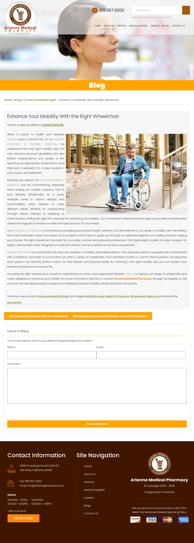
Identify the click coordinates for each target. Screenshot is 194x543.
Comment (14, 364)
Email (101, 347)
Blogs (165, 25)
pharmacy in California (27, 230)
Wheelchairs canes (19, 252)
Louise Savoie (52, 124)
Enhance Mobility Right (54, 296)
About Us (109, 25)
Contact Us (178, 25)
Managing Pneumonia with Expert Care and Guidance (111, 316)
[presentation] (25, 411)
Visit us (129, 274)
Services (122, 25)
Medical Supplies (138, 25)
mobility (12, 139)
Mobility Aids (95, 296)
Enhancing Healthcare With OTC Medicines (37, 316)
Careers (154, 25)
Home (98, 25)
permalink (14, 302)
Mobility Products (117, 296)
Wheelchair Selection (145, 296)
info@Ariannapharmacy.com (45, 486)
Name (12, 347)
